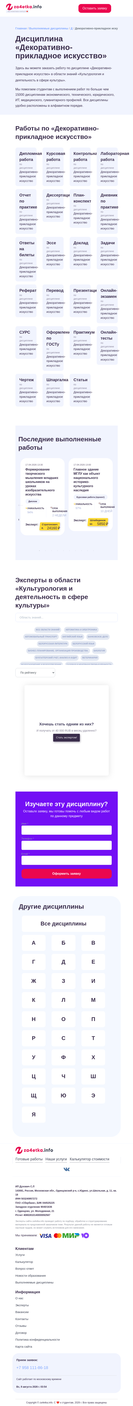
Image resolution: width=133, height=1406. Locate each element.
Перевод (55, 301)
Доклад (82, 254)
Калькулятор (24, 1261)
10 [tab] (94, 551)
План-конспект (82, 209)
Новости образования (30, 1275)
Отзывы (20, 1325)
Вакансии (22, 1312)
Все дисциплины (63, 924)
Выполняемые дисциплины (48, 28)
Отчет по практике (28, 212)
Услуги (20, 1254)
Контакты (21, 1319)
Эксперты (22, 1305)
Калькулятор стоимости (89, 1159)
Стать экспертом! (66, 737)
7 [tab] (76, 551)
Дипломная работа (28, 167)
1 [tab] (40, 551)
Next (111, 503)
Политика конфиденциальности (37, 1339)
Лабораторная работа (109, 167)
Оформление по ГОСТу (55, 349)
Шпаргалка (55, 391)
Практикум (82, 343)
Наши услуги (56, 1159)
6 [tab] (70, 551)
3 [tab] (52, 551)
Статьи (82, 391)
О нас (19, 1298)
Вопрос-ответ (24, 1268)
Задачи (109, 254)
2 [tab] (46, 551)
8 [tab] (82, 551)
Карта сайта (23, 1346)
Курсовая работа (55, 167)
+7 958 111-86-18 (32, 1367)
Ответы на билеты (28, 260)
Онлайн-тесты (109, 346)
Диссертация (55, 206)
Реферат (28, 301)
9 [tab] (88, 551)
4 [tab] (58, 551)
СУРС (28, 343)
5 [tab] (64, 551)
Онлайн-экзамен (109, 304)
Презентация (82, 301)
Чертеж (28, 391)
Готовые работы (29, 1159)
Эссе (55, 254)
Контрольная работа (82, 167)
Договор (21, 1332)
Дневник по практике (109, 212)
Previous (18, 503)
